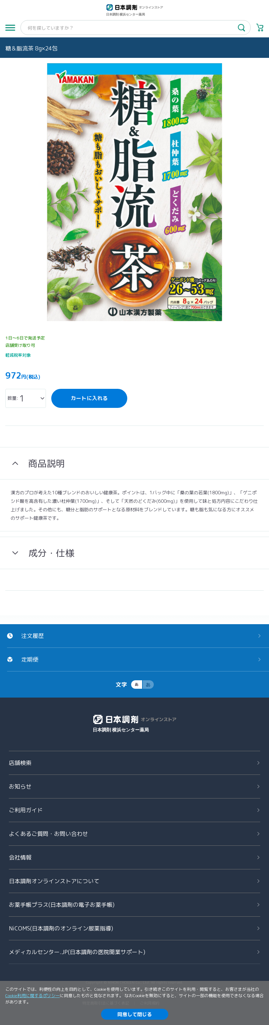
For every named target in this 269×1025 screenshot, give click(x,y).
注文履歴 (32, 636)
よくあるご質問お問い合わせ (48, 834)
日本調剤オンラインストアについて (54, 881)
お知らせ (20, 786)
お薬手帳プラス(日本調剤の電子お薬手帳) (62, 905)
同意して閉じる (134, 1014)
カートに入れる (89, 398)
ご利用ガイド (26, 810)
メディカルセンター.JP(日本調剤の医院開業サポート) (77, 952)
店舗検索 (20, 763)
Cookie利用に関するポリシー (32, 996)
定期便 (29, 659)
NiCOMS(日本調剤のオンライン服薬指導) (61, 928)
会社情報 (20, 857)
